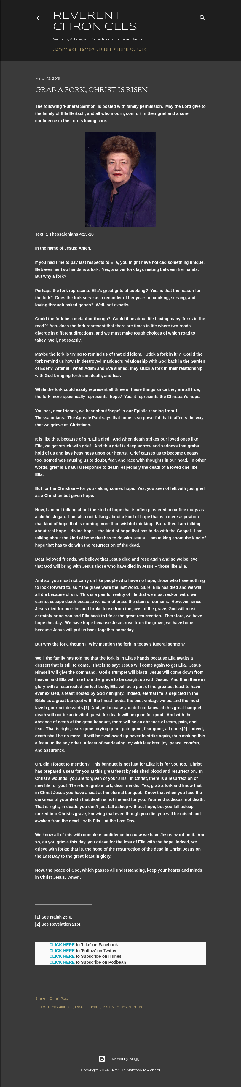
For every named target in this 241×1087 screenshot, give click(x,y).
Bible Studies (114, 50)
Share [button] (40, 998)
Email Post (59, 998)
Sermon (135, 1006)
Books (86, 50)
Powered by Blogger (120, 1058)
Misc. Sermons (114, 1006)
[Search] (202, 16)
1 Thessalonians (60, 1006)
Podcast (63, 50)
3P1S (139, 50)
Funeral (93, 1006)
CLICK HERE (62, 944)
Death (80, 1006)
